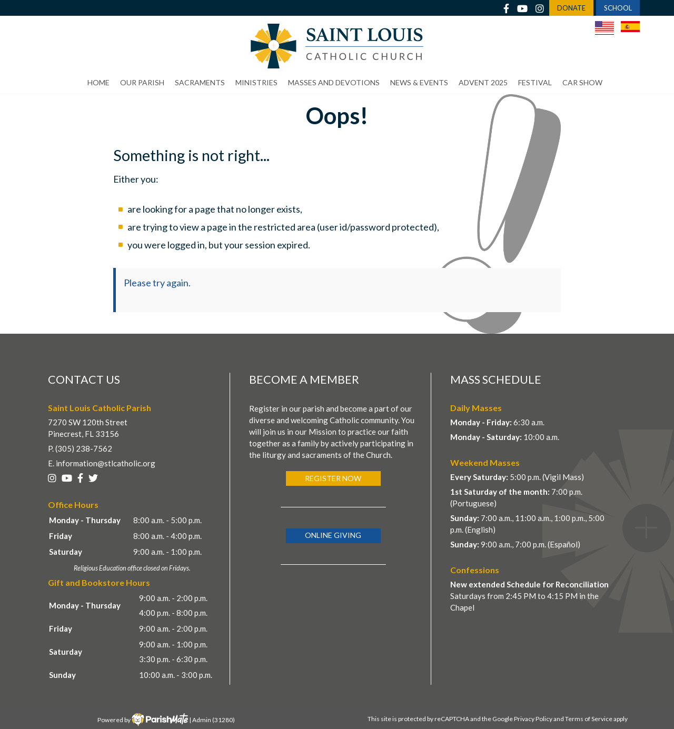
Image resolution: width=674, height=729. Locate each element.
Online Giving (333, 535)
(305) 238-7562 (83, 448)
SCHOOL (618, 8)
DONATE (571, 8)
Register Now (333, 478)
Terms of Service (588, 719)
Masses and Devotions (334, 82)
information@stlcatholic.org (105, 463)
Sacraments (200, 82)
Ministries (256, 82)
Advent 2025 (483, 82)
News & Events (419, 82)
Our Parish (142, 82)
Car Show (582, 82)
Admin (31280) (213, 720)
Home (98, 82)
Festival (535, 82)
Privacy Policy (533, 719)
